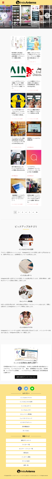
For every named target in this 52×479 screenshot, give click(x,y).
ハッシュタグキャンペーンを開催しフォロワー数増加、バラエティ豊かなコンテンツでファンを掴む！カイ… (18, 85)
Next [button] (47, 15)
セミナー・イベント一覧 (26, 448)
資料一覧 (26, 465)
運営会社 (26, 452)
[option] (26, 15)
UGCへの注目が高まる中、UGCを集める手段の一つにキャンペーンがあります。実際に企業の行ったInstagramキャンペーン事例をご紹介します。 (25, 305)
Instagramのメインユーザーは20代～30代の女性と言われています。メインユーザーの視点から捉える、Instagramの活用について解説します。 (26, 331)
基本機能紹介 (30, 147)
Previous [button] (5, 15)
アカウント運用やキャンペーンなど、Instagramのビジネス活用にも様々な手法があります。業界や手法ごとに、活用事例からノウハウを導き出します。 (25, 253)
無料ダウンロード (26, 440)
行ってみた (26, 430)
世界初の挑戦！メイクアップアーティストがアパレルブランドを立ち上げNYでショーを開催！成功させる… (33, 199)
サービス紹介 (26, 461)
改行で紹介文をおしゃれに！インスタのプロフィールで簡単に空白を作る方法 (18, 168)
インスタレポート (16, 61)
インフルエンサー (26, 410)
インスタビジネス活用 (32, 90)
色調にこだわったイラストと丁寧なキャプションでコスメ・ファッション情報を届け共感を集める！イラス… (33, 56)
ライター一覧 (26, 444)
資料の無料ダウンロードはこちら (26, 377)
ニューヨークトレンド (24, 26)
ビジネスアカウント (26, 422)
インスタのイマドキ (16, 147)
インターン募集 (26, 457)
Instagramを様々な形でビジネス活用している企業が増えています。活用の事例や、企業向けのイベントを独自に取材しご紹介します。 (25, 279)
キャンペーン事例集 (26, 414)
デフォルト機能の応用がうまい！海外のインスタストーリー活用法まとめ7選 (33, 111)
